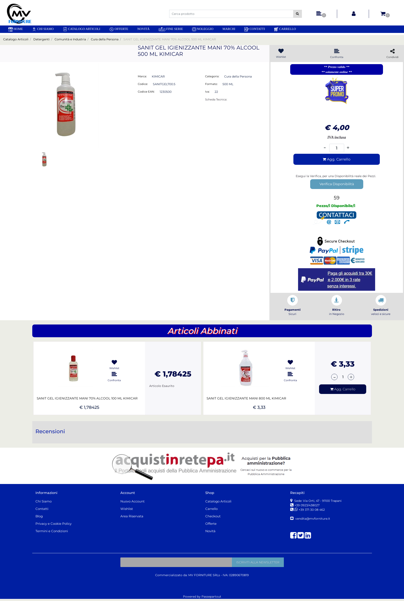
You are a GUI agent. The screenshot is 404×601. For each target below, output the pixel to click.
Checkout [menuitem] (213, 516)
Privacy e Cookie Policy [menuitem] (53, 524)
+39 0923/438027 (307, 505)
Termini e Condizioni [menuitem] (51, 531)
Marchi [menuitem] (228, 29)
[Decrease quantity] (324, 148)
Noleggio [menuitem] (202, 29)
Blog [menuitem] (39, 516)
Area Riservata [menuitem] (131, 516)
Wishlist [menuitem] (126, 509)
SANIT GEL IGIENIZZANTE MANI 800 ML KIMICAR (246, 398)
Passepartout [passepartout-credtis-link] (211, 596)
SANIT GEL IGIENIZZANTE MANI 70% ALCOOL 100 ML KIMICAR (87, 398)
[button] (297, 14)
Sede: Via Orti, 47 (317, 501)
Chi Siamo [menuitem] (43, 29)
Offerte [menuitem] (118, 29)
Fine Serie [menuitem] (171, 29)
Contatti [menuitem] (254, 29)
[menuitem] (15, 29)
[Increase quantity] (348, 147)
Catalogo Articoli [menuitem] (81, 29)
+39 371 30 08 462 (312, 510)
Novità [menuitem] (143, 29)
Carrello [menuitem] (285, 29)
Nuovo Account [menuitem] (132, 501)
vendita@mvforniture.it (312, 519)
